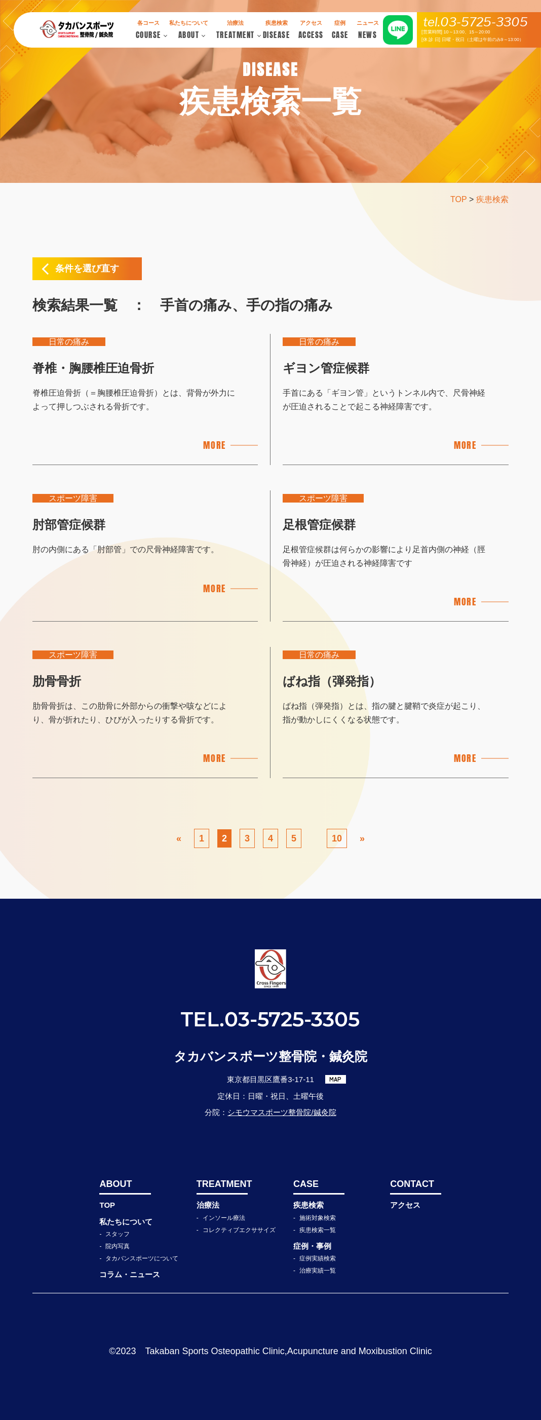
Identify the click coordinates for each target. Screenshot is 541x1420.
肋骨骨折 (56, 681)
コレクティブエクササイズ (239, 1230)
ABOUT (115, 1184)
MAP (335, 1079)
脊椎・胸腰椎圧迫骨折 (93, 368)
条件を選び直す (87, 268)
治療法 (208, 1205)
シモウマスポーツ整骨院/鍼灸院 (281, 1112)
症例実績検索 (317, 1258)
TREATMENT (222, 1184)
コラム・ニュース (129, 1274)
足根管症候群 (319, 524)
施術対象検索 (317, 1217)
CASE (306, 1184)
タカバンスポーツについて (141, 1258)
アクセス (405, 1205)
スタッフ (117, 1234)
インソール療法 (224, 1217)
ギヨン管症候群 (326, 368)
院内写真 (117, 1246)
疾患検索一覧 (317, 1230)
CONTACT (412, 1184)
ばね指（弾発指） (332, 681)
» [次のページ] (362, 838)
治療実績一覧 (317, 1270)
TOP (107, 1205)
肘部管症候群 (68, 524)
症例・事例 (312, 1246)
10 (337, 838)
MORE (214, 445)
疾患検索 (308, 1205)
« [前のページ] (178, 838)
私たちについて (125, 1221)
